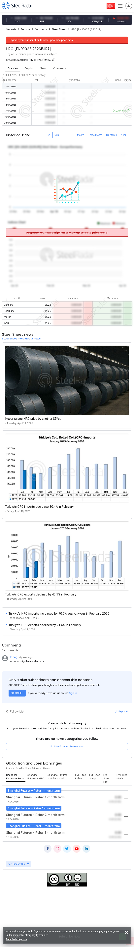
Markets (11, 29)
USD (56, 135)
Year (123, 135)
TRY (48, 135)
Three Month (95, 135)
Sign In (72, 693)
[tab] (15, 777)
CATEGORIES (18, 864)
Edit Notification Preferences (67, 746)
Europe (25, 29)
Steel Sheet (59, 29)
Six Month (111, 135)
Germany (41, 29)
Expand (121, 711)
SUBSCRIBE (17, 693)
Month (80, 135)
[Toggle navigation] (128, 6)
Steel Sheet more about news (21, 338)
